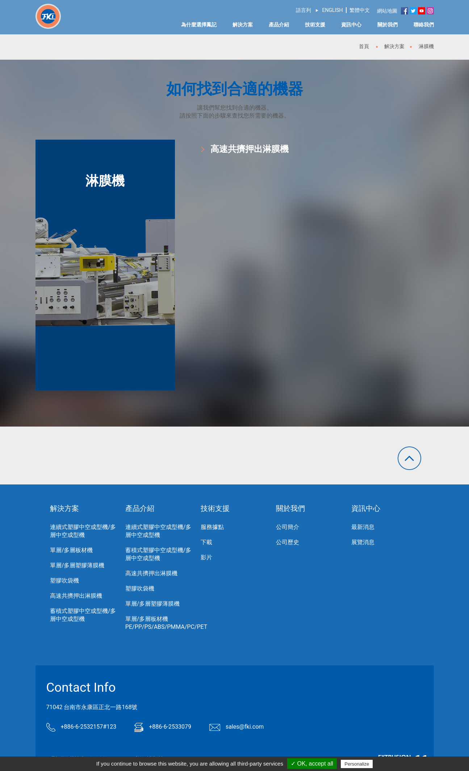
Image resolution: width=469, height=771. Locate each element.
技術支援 (315, 24)
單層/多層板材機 (71, 550)
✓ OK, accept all (312, 764)
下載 (206, 542)
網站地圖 (387, 11)
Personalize (356, 764)
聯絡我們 (424, 24)
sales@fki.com (236, 726)
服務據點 (212, 527)
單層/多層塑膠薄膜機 (77, 565)
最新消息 (362, 527)
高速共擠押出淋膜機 (249, 149)
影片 (206, 557)
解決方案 (243, 24)
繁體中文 (359, 10)
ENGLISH (332, 10)
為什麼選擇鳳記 (199, 24)
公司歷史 (287, 542)
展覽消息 (362, 542)
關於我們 (387, 24)
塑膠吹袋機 (64, 580)
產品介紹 (279, 24)
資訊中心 (351, 24)
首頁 (364, 46)
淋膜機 (426, 46)
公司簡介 (287, 527)
